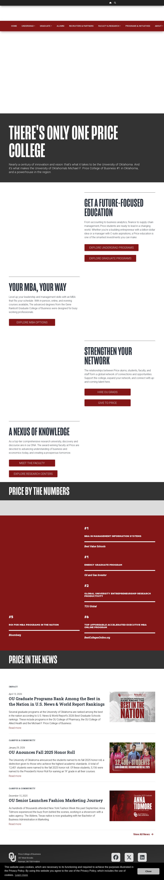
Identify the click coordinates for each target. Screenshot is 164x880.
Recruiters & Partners (81, 26)
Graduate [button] (45, 26)
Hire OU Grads (107, 392)
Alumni (60, 26)
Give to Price (107, 402)
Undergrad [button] (28, 26)
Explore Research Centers (33, 473)
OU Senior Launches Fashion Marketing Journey (56, 800)
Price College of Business (29, 854)
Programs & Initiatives (137, 26)
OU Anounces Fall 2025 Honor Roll (42, 752)
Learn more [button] (21, 875)
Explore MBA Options (32, 322)
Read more (15, 727)
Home (14, 26)
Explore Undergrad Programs (111, 247)
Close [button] (148, 871)
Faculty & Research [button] (108, 26)
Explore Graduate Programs (110, 258)
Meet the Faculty (32, 463)
